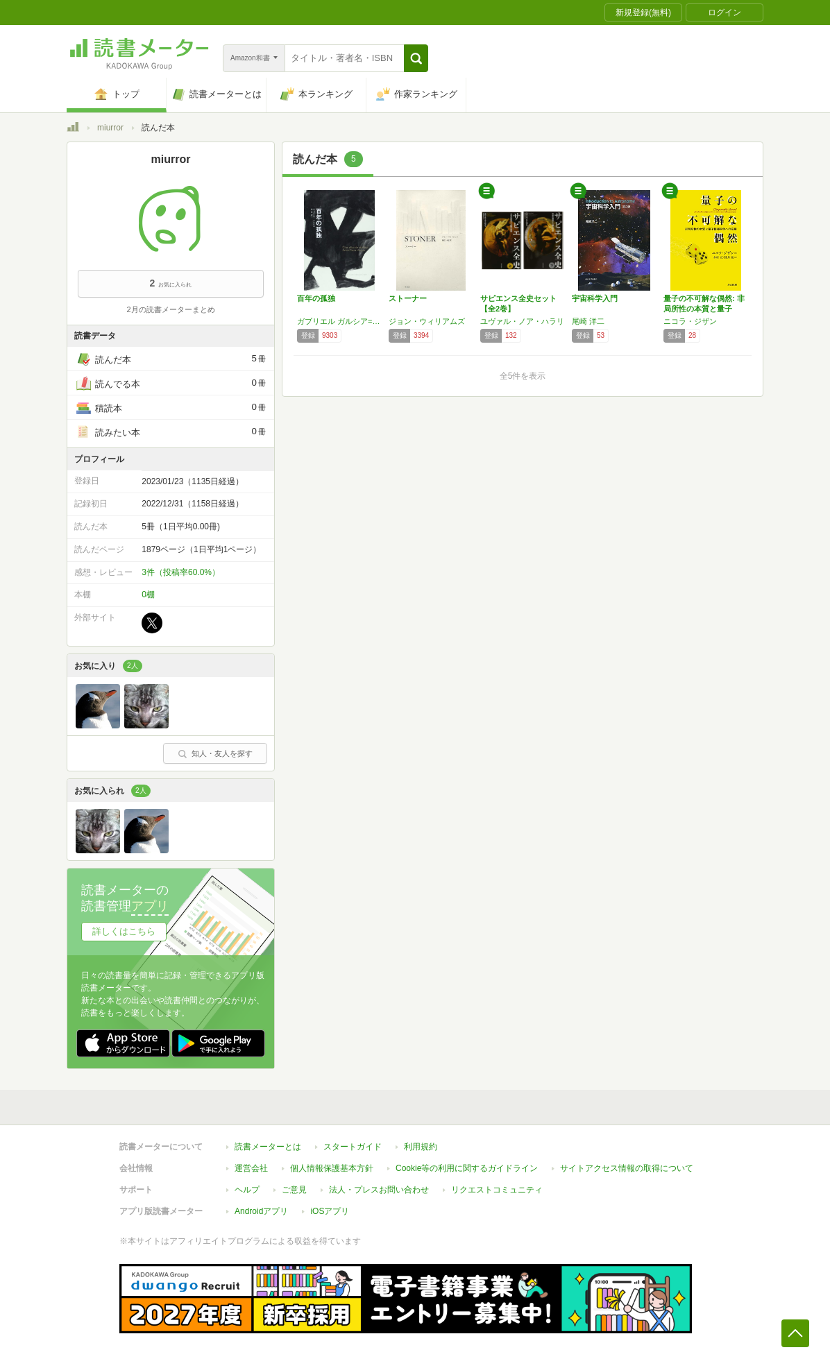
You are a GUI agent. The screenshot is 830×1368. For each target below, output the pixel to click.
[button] (416, 58)
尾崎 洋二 (588, 321)
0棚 (148, 594)
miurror (110, 127)
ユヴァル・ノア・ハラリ (522, 321)
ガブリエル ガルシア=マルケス (339, 321)
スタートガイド (352, 1147)
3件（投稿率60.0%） (181, 572)
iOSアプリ (329, 1211)
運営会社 (251, 1168)
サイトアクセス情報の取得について (626, 1168)
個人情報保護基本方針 (331, 1168)
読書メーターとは (268, 1147)
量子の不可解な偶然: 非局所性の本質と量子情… (704, 308)
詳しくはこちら (123, 931)
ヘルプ (247, 1190)
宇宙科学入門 (595, 298)
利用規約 (420, 1147)
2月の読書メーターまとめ (170, 309)
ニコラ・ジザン (690, 321)
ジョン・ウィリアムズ (427, 321)
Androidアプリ (261, 1211)
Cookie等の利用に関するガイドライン (467, 1168)
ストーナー (408, 298)
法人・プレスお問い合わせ (379, 1190)
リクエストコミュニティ (497, 1190)
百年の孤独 (316, 298)
